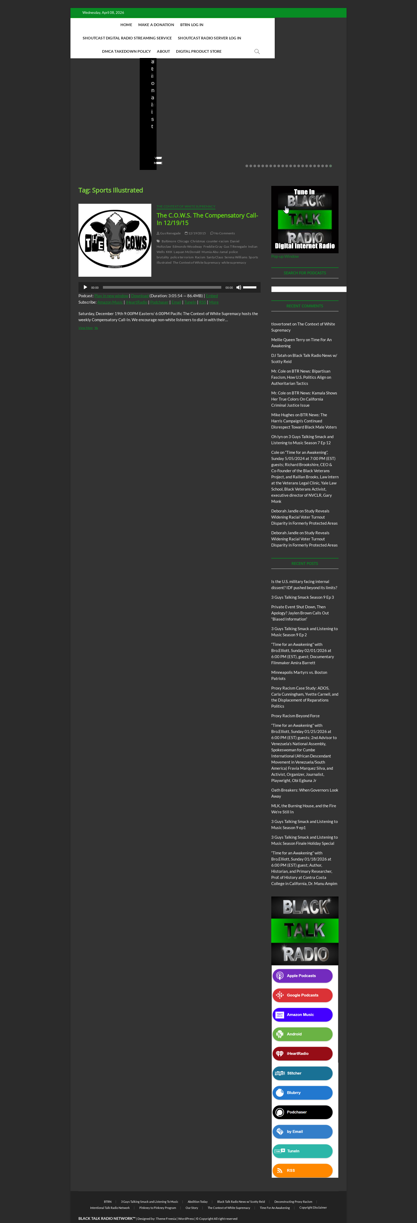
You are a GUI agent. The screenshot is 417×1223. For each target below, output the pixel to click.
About (234, 38)
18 (314, 153)
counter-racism (217, 228)
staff (82, 134)
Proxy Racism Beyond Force (295, 702)
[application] (169, 274)
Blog (89, 97)
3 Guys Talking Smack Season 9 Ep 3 (302, 584)
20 (322, 153)
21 (326, 153)
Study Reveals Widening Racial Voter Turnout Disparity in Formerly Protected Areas (304, 503)
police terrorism (182, 244)
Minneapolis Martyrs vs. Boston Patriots (308, 123)
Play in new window (111, 282)
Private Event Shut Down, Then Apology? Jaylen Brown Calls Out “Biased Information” (173, 116)
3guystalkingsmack (232, 134)
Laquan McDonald (187, 239)
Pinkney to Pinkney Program (157, 1194)
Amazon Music (110, 289)
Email (176, 289)
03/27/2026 (102, 134)
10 (282, 153)
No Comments (89, 141)
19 (318, 153)
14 (298, 153)
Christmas (197, 228)
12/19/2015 (195, 220)
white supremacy (234, 249)
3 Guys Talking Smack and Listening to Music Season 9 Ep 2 (241, 120)
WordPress (186, 1206)
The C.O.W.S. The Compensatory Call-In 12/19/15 (207, 206)
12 (290, 153)
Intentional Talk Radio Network (110, 1194)
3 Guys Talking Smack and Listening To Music (235, 102)
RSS (202, 289)
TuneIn (190, 289)
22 (330, 153)
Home (114, 24)
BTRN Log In (180, 24)
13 (294, 153)
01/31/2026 (309, 134)
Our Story (192, 1194)
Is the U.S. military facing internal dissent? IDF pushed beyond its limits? (104, 116)
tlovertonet (281, 310)
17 (310, 153)
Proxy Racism (313, 111)
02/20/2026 (171, 134)
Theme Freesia (166, 1206)
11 (286, 153)
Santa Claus (215, 244)
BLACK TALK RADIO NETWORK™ (106, 1205)
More (214, 289)
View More (87, 150)
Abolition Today (198, 1188)
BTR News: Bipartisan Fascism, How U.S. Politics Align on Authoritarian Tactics (301, 364)
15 (302, 153)
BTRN (168, 97)
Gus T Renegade (235, 233)
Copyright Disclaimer (313, 1194)
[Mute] (238, 274)
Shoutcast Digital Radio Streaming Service (242, 24)
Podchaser (159, 289)
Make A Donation (144, 24)
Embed (212, 282)
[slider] (162, 274)
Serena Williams (235, 244)
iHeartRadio (136, 289)
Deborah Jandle (285, 497)
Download (140, 282)
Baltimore (169, 228)
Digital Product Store (269, 38)
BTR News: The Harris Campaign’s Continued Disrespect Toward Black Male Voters (304, 407)
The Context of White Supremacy (186, 193)
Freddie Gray (212, 233)
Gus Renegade (169, 220)
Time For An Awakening (275, 1194)
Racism (200, 244)
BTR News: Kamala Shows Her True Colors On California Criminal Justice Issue (304, 385)
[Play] (85, 274)
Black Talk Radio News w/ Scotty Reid (241, 1188)
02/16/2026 (224, 141)
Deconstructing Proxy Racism (293, 1188)
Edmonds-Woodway (187, 233)
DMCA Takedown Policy (197, 38)
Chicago (183, 228)
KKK (169, 239)
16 (306, 153)
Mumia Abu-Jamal (215, 239)
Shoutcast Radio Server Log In (135, 38)
